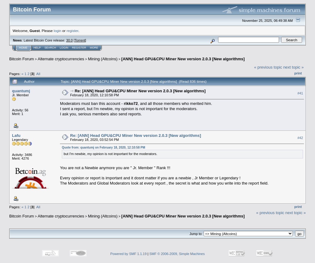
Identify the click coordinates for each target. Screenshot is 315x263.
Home (23, 47)
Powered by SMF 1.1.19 (128, 254)
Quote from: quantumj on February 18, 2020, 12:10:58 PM (103, 147)
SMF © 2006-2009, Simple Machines (177, 254)
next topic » (293, 67)
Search (50, 47)
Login (64, 47)
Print (298, 73)
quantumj (21, 91)
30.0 (69, 40)
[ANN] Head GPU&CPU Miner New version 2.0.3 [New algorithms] (183, 59)
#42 (300, 138)
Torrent (80, 40)
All (38, 74)
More (94, 47)
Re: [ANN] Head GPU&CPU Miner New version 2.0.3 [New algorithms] (140, 91)
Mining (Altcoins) (103, 59)
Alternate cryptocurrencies (61, 59)
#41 (300, 93)
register (72, 31)
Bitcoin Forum (21, 59)
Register (79, 47)
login (58, 31)
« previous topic (268, 67)
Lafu (16, 135)
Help (37, 47)
